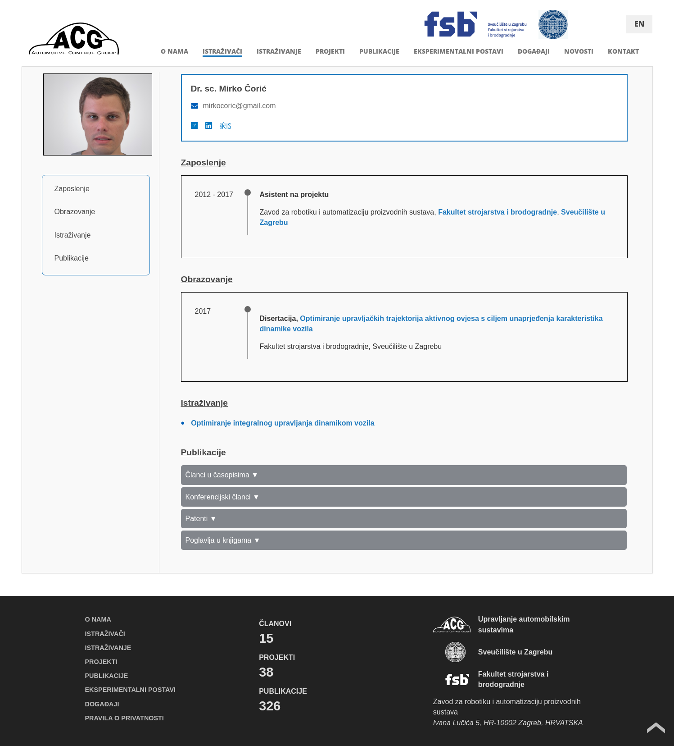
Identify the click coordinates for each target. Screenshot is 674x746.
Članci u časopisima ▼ (222, 475)
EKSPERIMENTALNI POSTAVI (458, 51)
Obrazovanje (74, 211)
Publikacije (71, 258)
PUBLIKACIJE (379, 51)
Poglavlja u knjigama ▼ (223, 540)
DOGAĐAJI (534, 51)
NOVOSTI (578, 51)
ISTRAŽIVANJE (279, 51)
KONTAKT (623, 51)
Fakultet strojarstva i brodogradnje (497, 212)
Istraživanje (72, 235)
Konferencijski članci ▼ (222, 497)
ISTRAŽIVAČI (222, 51)
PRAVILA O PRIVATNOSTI (124, 718)
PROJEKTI (330, 51)
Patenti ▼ (201, 518)
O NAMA (174, 51)
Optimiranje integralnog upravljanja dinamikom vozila (282, 423)
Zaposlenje (72, 188)
